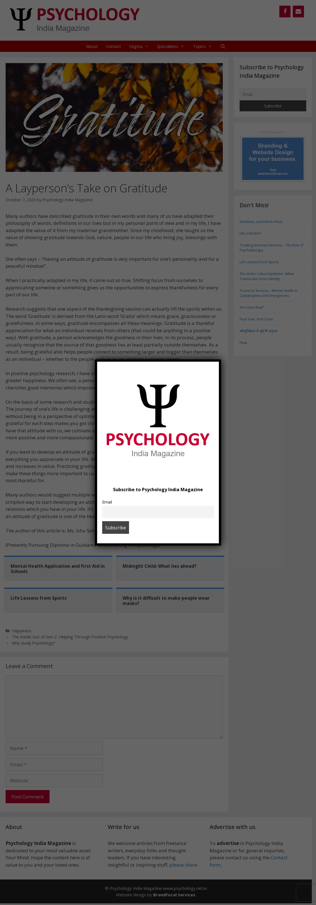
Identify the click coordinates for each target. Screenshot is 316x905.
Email (107, 502)
